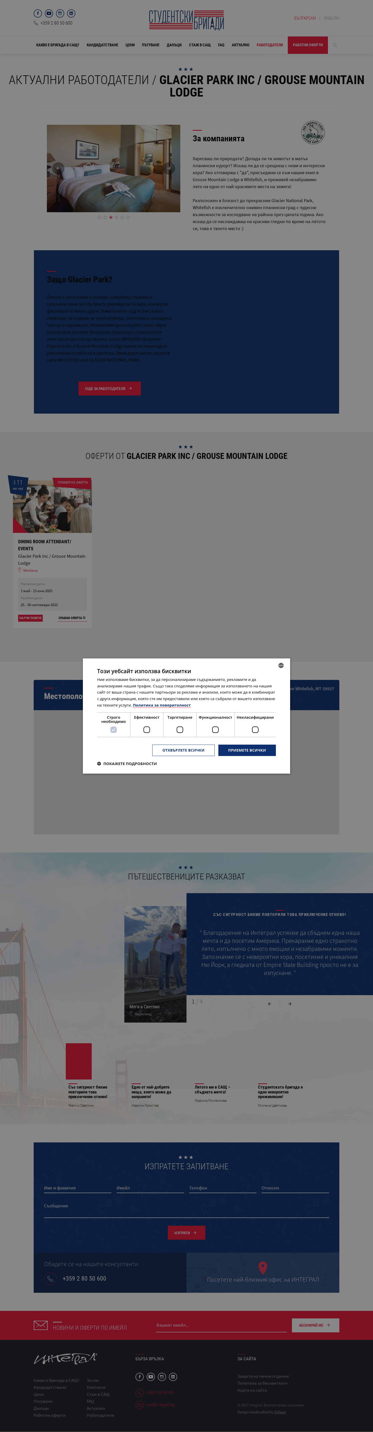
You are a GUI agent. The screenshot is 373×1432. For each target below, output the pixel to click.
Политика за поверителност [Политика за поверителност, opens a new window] (162, 705)
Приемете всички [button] (247, 750)
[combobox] (281, 665)
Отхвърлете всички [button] (183, 750)
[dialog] (186, 716)
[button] (127, 763)
